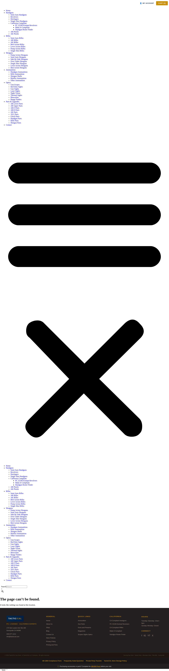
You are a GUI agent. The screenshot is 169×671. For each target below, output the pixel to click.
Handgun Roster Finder (24, 30)
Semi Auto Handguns (19, 15)
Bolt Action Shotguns (19, 68)
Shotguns (9, 53)
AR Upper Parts (17, 106)
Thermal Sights (16, 95)
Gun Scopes (15, 85)
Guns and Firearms (84, 627)
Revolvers (14, 17)
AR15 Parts (15, 108)
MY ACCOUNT (147, 3)
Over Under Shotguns (19, 61)
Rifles (8, 36)
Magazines (81, 631)
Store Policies (50, 638)
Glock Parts (15, 116)
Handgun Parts (16, 119)
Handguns (9, 13)
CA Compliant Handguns (118, 620)
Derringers (15, 19)
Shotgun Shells (16, 76)
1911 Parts (14, 114)
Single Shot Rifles (17, 51)
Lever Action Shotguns (19, 66)
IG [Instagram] (145, 635)
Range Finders (16, 99)
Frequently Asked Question (74, 661)
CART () (162, 3)
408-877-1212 (11, 634)
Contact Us (50, 634)
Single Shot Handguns (19, 21)
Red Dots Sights (17, 87)
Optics (8, 83)
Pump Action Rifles (18, 49)
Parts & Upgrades (12, 102)
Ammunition (10, 70)
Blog (47, 631)
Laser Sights (15, 91)
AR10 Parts (15, 110)
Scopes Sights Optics (85, 634)
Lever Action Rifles (18, 47)
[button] (84, 295)
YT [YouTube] (149, 635)
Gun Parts (81, 624)
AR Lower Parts (17, 104)
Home (8, 11)
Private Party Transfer (94, 661)
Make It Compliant (22, 27)
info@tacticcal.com (12, 636)
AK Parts (14, 112)
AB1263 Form (95, 666)
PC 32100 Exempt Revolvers (26, 25)
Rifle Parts (15, 121)
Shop (48, 627)
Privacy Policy (51, 641)
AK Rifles (14, 42)
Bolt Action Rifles (17, 44)
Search (3, 587)
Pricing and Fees (52, 645)
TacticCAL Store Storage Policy (115, 661)
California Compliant (19, 23)
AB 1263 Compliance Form (52, 661)
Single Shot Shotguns (19, 63)
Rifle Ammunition (17, 74)
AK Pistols (15, 34)
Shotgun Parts (16, 123)
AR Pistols (15, 32)
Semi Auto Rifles (17, 38)
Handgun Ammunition (19, 72)
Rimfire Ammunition (18, 78)
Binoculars (15, 97)
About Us (49, 624)
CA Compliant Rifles (116, 627)
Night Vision (15, 93)
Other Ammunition (18, 80)
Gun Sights (15, 89)
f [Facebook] (141, 635)
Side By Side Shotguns (19, 59)
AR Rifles (14, 40)
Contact (9, 125)
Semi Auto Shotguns (18, 57)
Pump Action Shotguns (19, 55)
